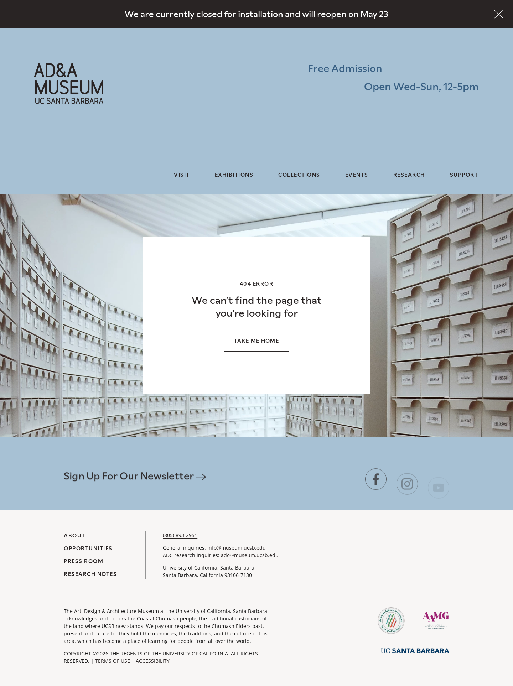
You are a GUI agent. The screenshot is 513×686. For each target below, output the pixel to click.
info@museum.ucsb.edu (236, 547)
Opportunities (88, 548)
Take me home (256, 341)
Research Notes (90, 574)
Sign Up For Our (135, 486)
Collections (299, 175)
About (75, 535)
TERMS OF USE (112, 661)
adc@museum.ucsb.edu (250, 555)
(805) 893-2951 (180, 535)
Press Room (83, 561)
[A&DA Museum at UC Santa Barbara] (68, 83)
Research (409, 175)
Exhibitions (234, 175)
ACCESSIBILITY (153, 661)
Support (464, 175)
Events (356, 175)
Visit (182, 175)
